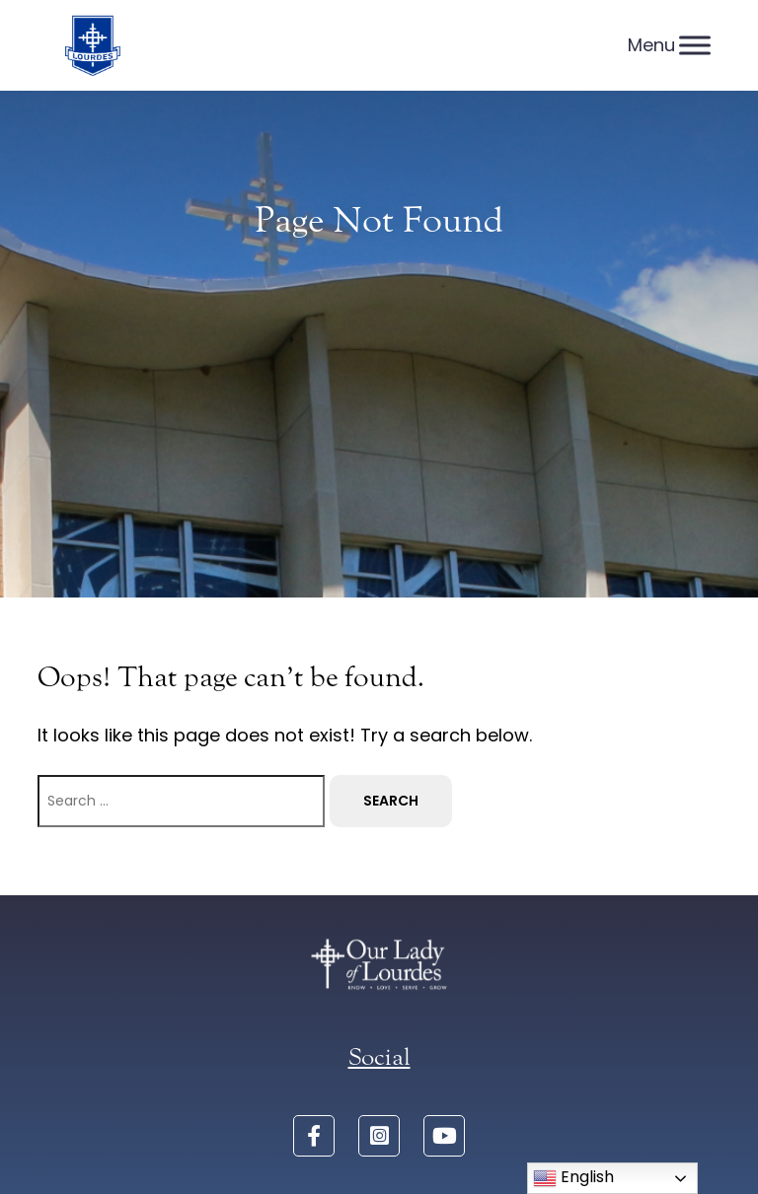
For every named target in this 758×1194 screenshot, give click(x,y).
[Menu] (695, 44)
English (573, 1177)
